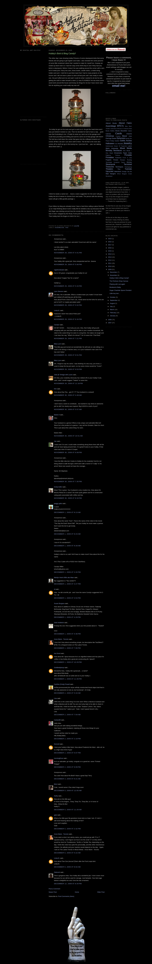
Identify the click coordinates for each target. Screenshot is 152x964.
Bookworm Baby (115, 287)
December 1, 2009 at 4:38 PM (67, 634)
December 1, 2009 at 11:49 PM (68, 679)
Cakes (130, 131)
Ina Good (57, 653)
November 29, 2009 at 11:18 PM (68, 383)
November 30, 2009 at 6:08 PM (68, 452)
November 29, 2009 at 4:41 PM (68, 253)
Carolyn (56, 325)
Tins (66, 227)
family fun (129, 138)
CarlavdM (57, 720)
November (114, 275)
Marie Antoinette (112, 148)
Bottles (112, 131)
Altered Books (111, 123)
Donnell (56, 744)
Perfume (117, 155)
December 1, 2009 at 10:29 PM (68, 662)
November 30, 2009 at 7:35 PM (68, 481)
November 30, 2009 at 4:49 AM (68, 395)
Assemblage (59, 227)
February (113, 313)
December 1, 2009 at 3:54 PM (67, 598)
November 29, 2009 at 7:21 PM (68, 338)
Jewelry (127, 143)
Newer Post (53, 892)
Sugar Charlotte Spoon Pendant (120, 290)
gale (55, 815)
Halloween (110, 143)
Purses (115, 160)
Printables (110, 157)
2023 (110, 238)
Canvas (108, 134)
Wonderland (109, 176)
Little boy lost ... (114, 293)
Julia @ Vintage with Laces (63, 375)
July (111, 306)
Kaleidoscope (109, 146)
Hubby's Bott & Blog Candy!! (119, 278)
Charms (129, 134)
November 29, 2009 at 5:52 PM (68, 305)
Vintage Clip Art (127, 171)
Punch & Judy (127, 157)
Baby (126, 126)
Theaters (109, 169)
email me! (118, 85)
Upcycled (109, 171)
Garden (117, 141)
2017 (110, 245)
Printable (128, 155)
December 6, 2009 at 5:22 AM (67, 853)
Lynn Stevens (58, 291)
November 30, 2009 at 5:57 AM (68, 409)
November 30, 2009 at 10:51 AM (68, 436)
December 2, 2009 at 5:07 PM (67, 753)
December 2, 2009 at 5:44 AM (67, 693)
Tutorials (128, 169)
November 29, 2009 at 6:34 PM (68, 319)
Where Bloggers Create (124, 173)
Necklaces (117, 150)
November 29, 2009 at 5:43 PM (68, 286)
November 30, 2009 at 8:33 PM (68, 498)
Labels (130, 146)
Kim (55, 389)
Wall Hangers (111, 174)
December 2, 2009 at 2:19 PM (67, 739)
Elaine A (57, 415)
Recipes (122, 160)
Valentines (117, 171)
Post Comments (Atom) (66, 896)
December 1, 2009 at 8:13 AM (67, 512)
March (112, 309)
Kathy (56, 796)
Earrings (108, 138)
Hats (116, 143)
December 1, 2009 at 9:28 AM (67, 546)
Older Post (100, 892)
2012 (110, 260)
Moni (55, 784)
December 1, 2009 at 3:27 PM (67, 584)
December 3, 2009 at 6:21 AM (67, 779)
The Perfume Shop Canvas (118, 281)
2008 (110, 320)
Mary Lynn (57, 344)
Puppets (108, 160)
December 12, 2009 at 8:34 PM (68, 884)
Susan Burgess (59, 603)
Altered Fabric (125, 123)
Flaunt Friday (110, 141)
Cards (118, 133)
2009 (110, 269)
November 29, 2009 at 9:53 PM (68, 369)
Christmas (110, 136)
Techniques (119, 167)
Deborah (57, 872)
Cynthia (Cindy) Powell (62, 684)
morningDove (58, 758)
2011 (110, 263)
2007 (110, 323)
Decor (124, 136)
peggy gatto (58, 503)
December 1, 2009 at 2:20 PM (67, 572)
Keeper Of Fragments (120, 146)
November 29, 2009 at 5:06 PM (68, 264)
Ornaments (118, 153)
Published (118, 157)
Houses (120, 143)
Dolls (130, 136)
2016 (110, 248)
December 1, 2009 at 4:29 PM (67, 617)
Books (107, 131)
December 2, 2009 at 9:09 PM (67, 767)
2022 (110, 242)
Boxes (117, 131)
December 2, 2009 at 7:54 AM (67, 714)
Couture (118, 136)
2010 (110, 266)
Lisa (55, 698)
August (112, 303)
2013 (110, 257)
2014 (110, 254)
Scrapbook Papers (119, 162)
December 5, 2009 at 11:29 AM (68, 810)
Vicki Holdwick (59, 622)
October (113, 297)
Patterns (108, 155)
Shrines (129, 162)
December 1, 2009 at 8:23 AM (67, 534)
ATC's (120, 125)
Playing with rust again (117, 284)
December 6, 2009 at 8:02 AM (67, 867)
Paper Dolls (127, 153)
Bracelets (124, 131)
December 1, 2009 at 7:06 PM (67, 648)
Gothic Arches (126, 141)
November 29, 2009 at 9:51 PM (68, 355)
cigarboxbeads (59, 270)
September (114, 300)
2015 (110, 251)
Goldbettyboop (59, 667)
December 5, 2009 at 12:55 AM (68, 790)
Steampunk (110, 164)
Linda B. (57, 310)
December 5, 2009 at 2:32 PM (67, 829)
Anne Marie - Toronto (61, 639)
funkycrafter (58, 487)
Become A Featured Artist (124, 128)
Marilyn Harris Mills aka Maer (64, 577)
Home (77, 892)
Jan (55, 441)
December (114, 272)
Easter (114, 138)
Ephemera (121, 138)
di (54, 589)
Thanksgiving (128, 167)
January (113, 316)
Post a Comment (54, 889)
